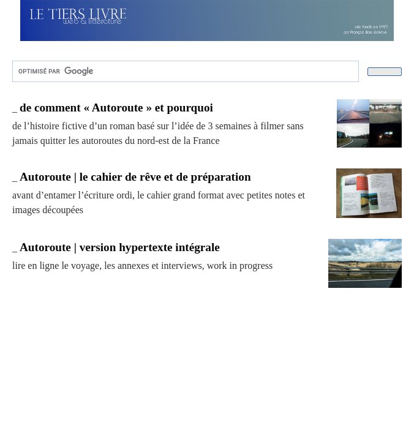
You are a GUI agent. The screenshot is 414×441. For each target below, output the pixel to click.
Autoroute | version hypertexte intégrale (120, 247)
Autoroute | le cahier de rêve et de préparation (135, 176)
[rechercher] (184, 71)
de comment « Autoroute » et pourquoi (116, 107)
